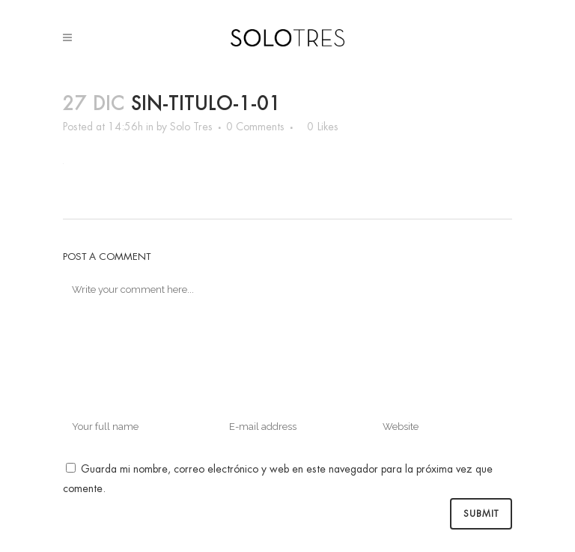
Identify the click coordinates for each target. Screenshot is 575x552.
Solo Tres (191, 126)
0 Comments (255, 126)
